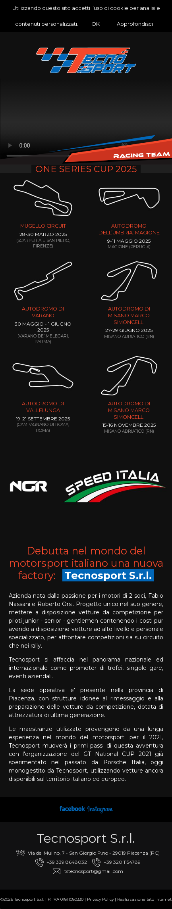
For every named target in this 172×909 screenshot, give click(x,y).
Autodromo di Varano (43, 312)
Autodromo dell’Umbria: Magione (129, 229)
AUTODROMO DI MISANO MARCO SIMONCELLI (129, 315)
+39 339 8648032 (66, 862)
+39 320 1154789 (122, 862)
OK (95, 24)
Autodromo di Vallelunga (43, 407)
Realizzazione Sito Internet (144, 899)
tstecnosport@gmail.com (93, 871)
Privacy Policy (100, 899)
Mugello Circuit (43, 226)
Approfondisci (135, 24)
